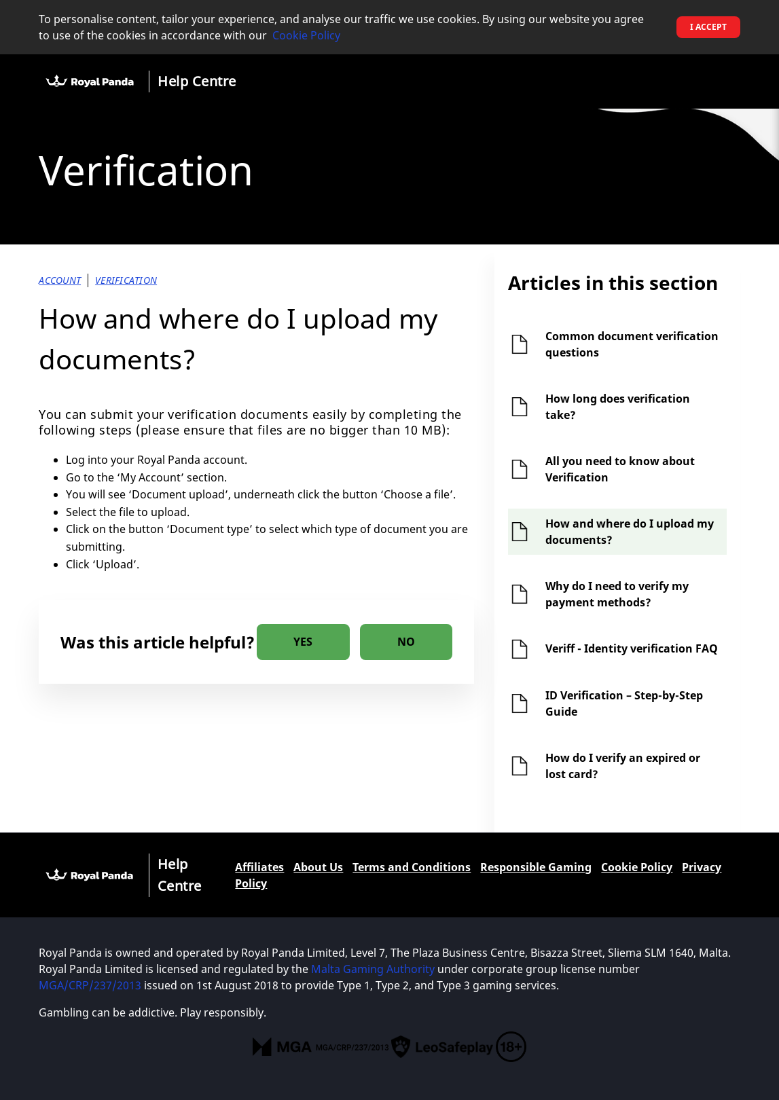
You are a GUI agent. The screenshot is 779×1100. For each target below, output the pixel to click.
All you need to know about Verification (620, 469)
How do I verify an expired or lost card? (622, 766)
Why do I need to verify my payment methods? (617, 594)
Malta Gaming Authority (373, 968)
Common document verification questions (632, 344)
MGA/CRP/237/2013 (90, 985)
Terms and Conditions (411, 867)
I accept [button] (708, 27)
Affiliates (259, 867)
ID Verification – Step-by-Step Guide (624, 703)
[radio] (303, 642)
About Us (318, 867)
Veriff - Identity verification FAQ (631, 648)
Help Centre (197, 81)
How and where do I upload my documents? (629, 531)
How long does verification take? (617, 406)
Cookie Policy (306, 35)
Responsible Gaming (536, 867)
